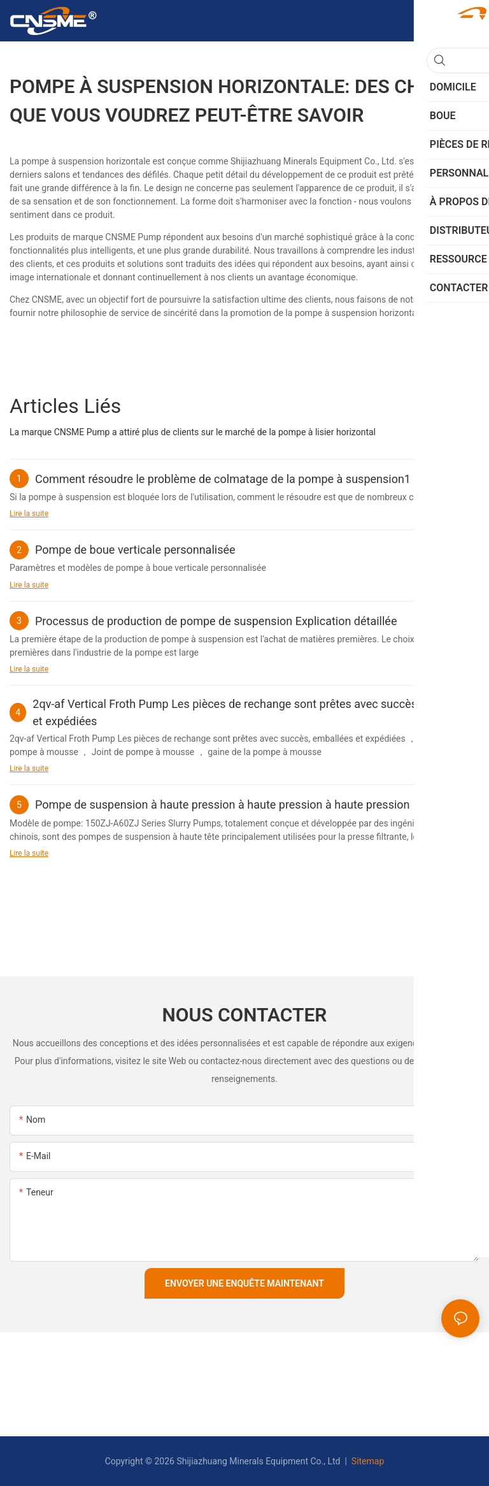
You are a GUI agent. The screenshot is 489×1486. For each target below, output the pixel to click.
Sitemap (366, 1461)
